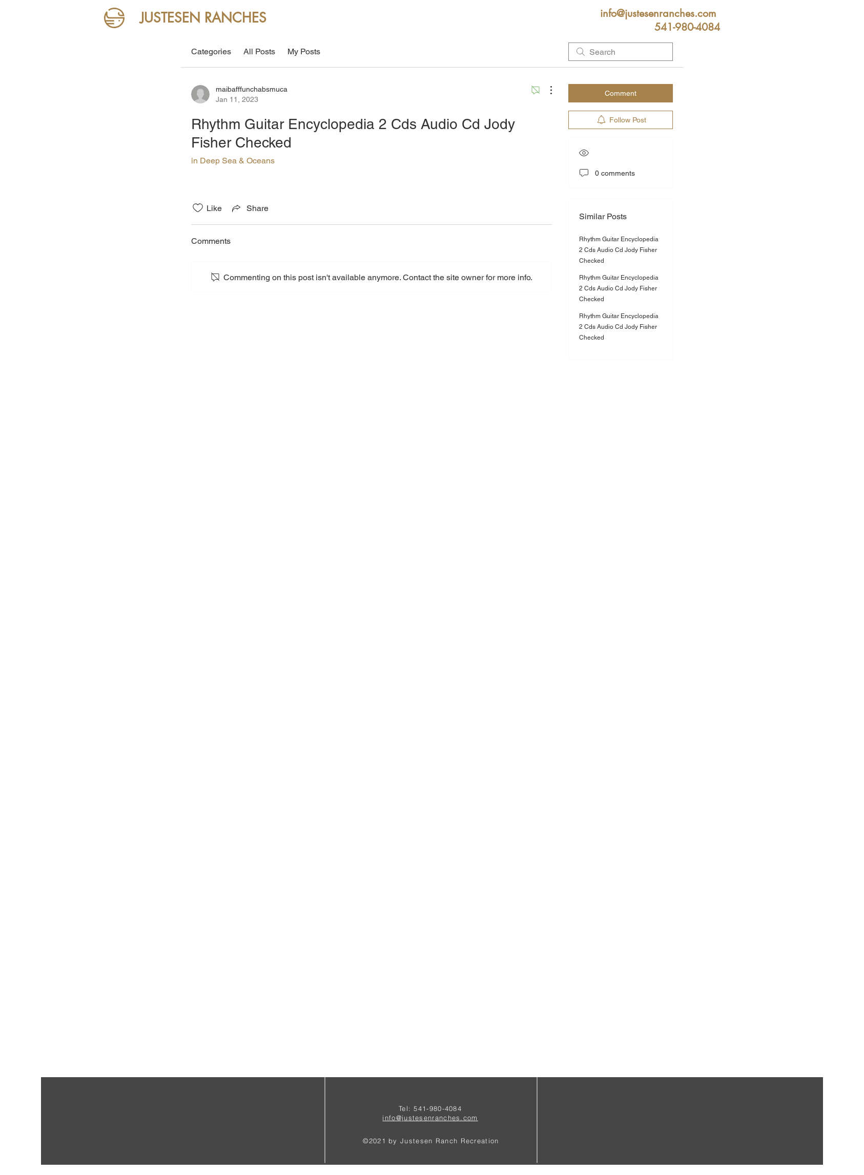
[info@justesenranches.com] (658, 13)
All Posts (259, 51)
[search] (620, 52)
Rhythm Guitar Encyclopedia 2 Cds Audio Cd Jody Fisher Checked (619, 250)
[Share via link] (249, 208)
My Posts (303, 51)
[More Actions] (546, 90)
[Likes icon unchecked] (197, 208)
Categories (211, 51)
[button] (687, 27)
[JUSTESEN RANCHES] (203, 18)
